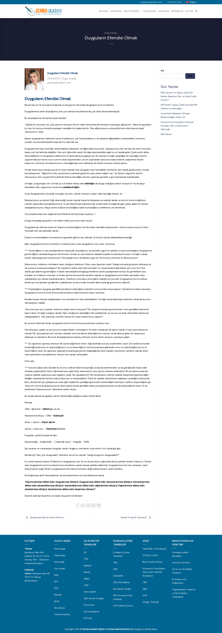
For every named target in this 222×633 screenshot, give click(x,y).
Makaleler (164, 11)
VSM (86, 585)
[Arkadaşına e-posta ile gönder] (88, 505)
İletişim (189, 11)
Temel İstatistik (62, 614)
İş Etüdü (88, 618)
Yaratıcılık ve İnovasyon (154, 548)
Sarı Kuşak (59, 561)
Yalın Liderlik (90, 591)
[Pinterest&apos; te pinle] (93, 505)
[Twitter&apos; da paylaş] (83, 505)
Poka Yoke (89, 604)
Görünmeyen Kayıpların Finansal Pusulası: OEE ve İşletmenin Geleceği (177, 126)
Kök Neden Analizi (122, 588)
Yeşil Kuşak (59, 555)
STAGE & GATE (151, 555)
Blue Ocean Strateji (152, 561)
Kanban (87, 565)
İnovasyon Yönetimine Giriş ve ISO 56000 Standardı (154, 572)
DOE (56, 588)
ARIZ (115, 569)
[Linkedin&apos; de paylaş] (98, 505)
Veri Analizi (59, 568)
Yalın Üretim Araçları (94, 598)
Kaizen (87, 572)
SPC (56, 581)
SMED (87, 578)
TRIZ (115, 562)
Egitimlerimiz (150, 11)
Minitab (58, 594)
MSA (56, 575)
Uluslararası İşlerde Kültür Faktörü (44, 517)
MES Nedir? (166, 134)
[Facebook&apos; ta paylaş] (78, 505)
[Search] (196, 11)
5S (85, 552)
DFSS (56, 601)
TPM (86, 558)
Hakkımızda (116, 11)
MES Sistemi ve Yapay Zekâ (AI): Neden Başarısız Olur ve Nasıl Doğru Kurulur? (179, 96)
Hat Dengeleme (91, 611)
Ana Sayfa (103, 11)
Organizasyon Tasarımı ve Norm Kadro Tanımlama (183, 593)
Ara (162, 70)
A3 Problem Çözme (123, 605)
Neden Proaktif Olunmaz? (136, 517)
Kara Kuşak (59, 548)
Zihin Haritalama (121, 582)
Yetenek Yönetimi (181, 562)
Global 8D (118, 575)
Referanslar (177, 11)
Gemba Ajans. (150, 629)
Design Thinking (151, 601)
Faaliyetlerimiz (132, 11)
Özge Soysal (111, 33)
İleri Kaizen (59, 607)
